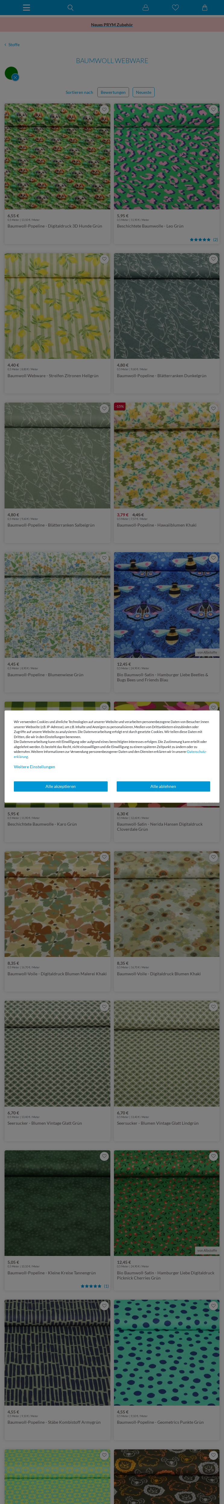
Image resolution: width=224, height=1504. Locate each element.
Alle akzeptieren (61, 786)
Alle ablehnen (163, 786)
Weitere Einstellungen (34, 766)
